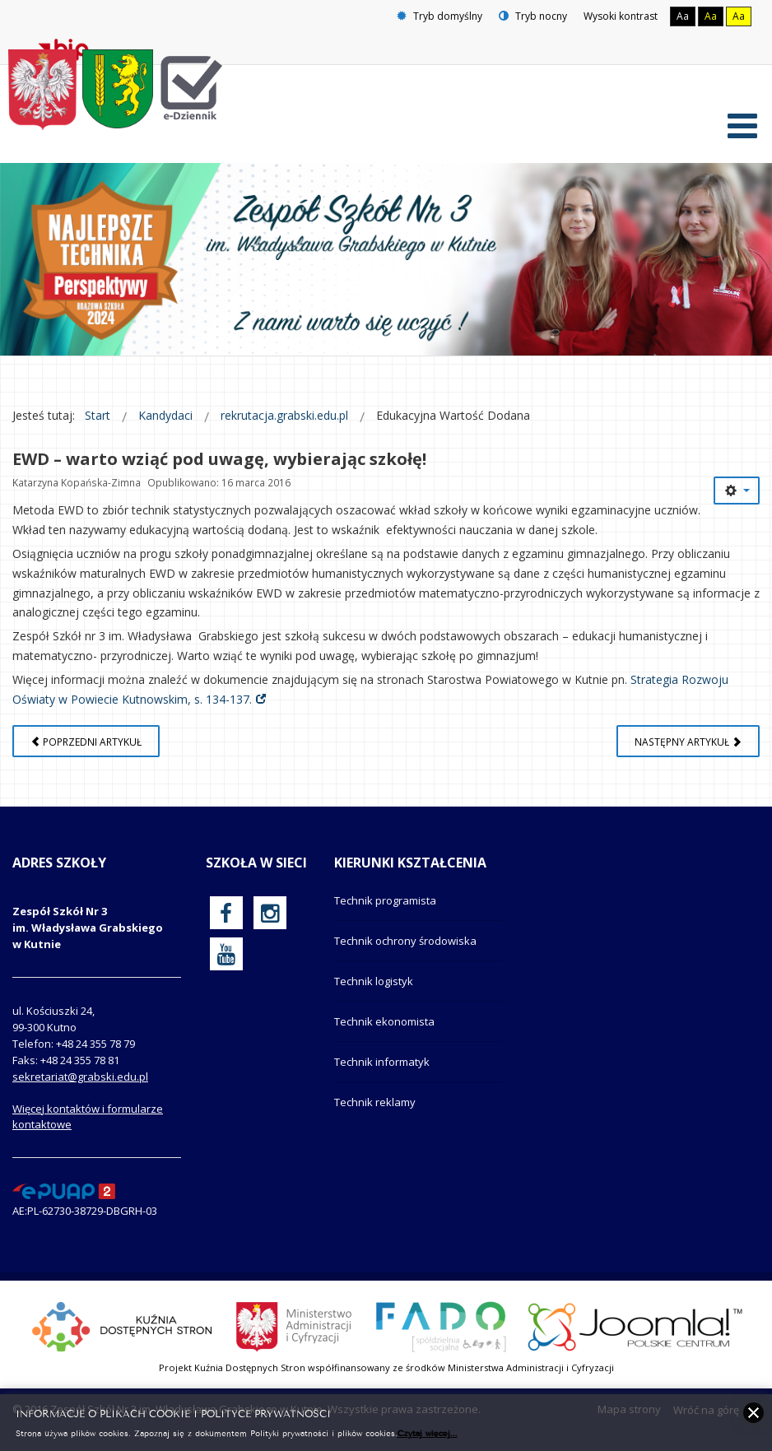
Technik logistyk (373, 981)
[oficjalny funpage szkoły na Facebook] (226, 913)
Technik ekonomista (384, 1021)
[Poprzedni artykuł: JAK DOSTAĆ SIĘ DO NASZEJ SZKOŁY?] (86, 741)
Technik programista (385, 900)
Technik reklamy (375, 1102)
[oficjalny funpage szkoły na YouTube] (226, 954)
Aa (683, 16)
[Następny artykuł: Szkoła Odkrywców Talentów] (688, 741)
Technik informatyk (382, 1061)
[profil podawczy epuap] (63, 1190)
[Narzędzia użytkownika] (737, 491)
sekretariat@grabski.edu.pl (80, 1076)
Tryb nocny (533, 16)
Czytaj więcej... (428, 1432)
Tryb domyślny (439, 16)
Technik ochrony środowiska (405, 940)
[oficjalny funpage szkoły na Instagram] (270, 913)
